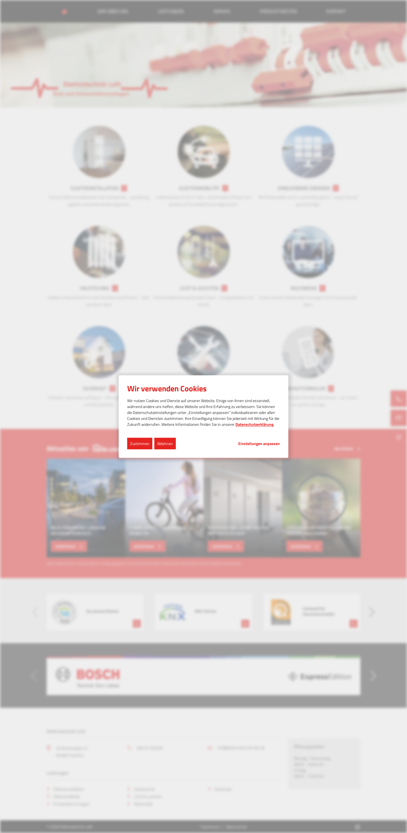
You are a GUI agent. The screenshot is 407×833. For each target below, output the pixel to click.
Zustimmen (140, 443)
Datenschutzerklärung (254, 424)
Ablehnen (165, 443)
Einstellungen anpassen (259, 444)
